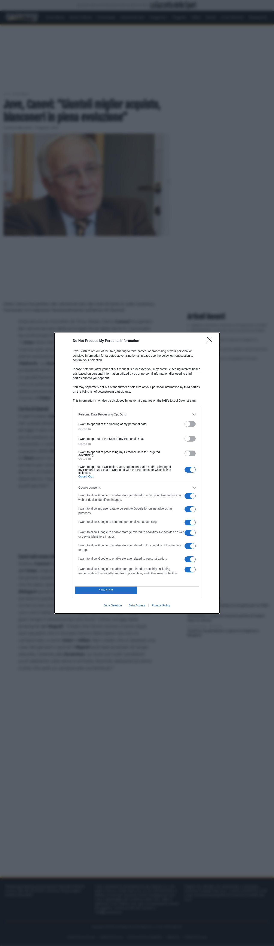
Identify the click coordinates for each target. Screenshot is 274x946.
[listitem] (137, 414)
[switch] (190, 424)
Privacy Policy (161, 605)
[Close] (211, 341)
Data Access (136, 605)
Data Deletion (113, 605)
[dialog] (137, 473)
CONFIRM (106, 590)
